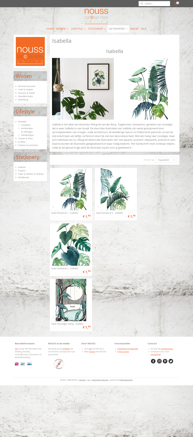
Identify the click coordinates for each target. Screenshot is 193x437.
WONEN (62, 28)
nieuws (92, 294)
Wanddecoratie (25, 96)
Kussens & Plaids (26, 92)
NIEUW (134, 28)
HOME (50, 28)
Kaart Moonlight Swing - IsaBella (67, 267)
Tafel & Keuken (25, 89)
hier (90, 291)
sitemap (82, 323)
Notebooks (23, 177)
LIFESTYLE (78, 28)
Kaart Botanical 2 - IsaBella (108, 212)
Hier (16, 291)
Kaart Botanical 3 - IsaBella (152, 212)
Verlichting (23, 99)
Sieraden (22, 121)
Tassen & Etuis (25, 138)
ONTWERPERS (118, 28)
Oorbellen (26, 125)
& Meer (21, 141)
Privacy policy (123, 294)
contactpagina (167, 291)
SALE (143, 28)
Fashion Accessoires (28, 145)
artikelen (66, 291)
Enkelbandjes (27, 135)
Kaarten (22, 167)
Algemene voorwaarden (127, 291)
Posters (22, 170)
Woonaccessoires (26, 86)
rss (88, 323)
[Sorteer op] (166, 160)
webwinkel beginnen (100, 323)
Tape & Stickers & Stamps (31, 173)
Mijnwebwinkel (126, 323)
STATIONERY (97, 28)
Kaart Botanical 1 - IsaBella (64, 212)
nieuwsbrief (156, 297)
